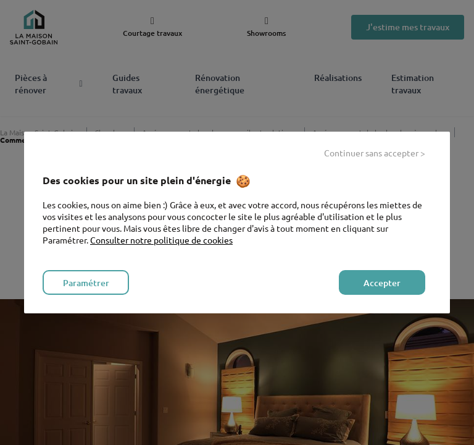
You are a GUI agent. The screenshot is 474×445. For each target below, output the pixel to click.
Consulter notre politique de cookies (161, 239)
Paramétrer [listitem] (86, 283)
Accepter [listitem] (382, 283)
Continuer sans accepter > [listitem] (374, 152)
